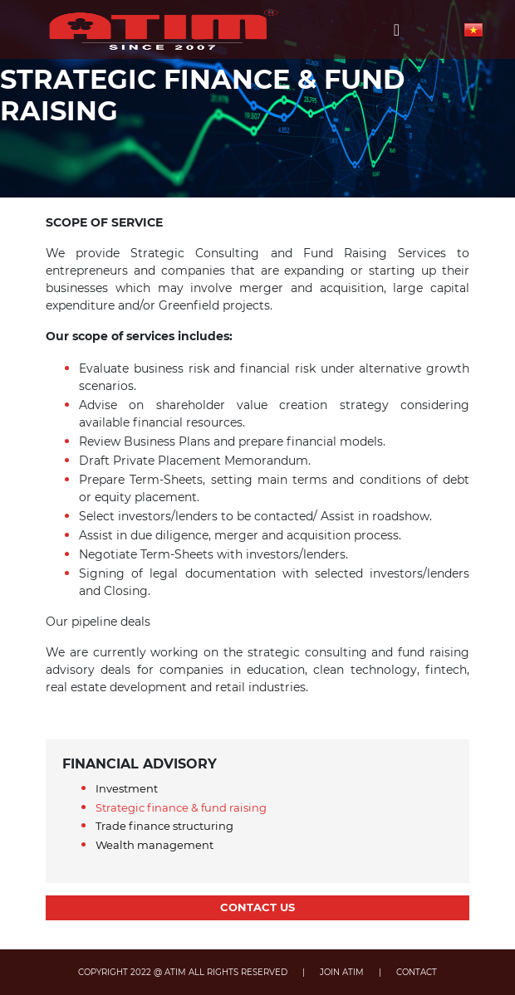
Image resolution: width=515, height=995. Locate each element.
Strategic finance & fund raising (181, 807)
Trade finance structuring (164, 825)
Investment (127, 788)
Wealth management (154, 844)
